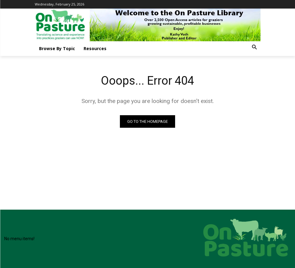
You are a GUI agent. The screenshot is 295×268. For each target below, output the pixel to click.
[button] (254, 47)
